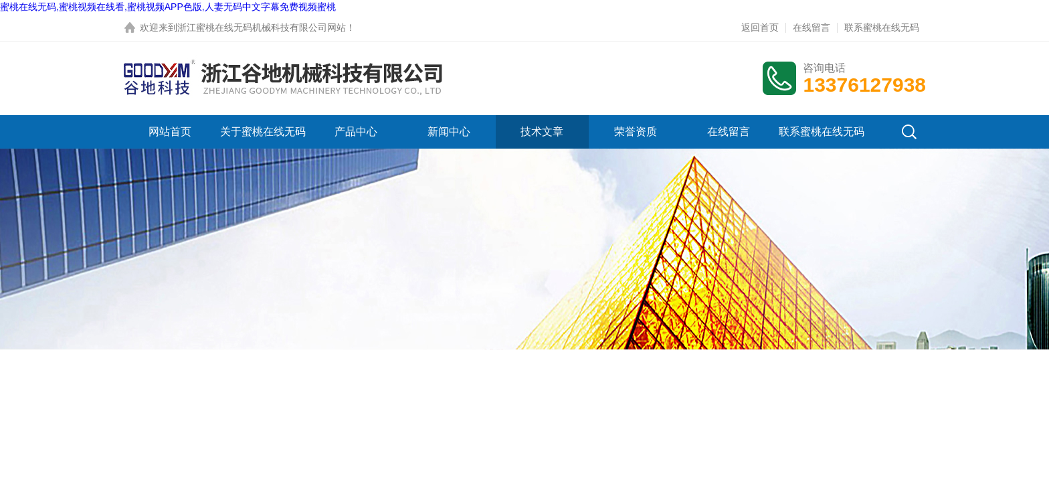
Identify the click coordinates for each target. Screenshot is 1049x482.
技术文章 (541, 131)
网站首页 (170, 131)
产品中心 (356, 131)
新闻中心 (448, 131)
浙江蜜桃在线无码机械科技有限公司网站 (261, 27)
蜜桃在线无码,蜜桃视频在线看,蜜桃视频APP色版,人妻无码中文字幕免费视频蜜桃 (168, 6)
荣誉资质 (635, 131)
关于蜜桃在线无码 (263, 131)
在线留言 (811, 27)
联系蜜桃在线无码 (881, 27)
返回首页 (760, 27)
